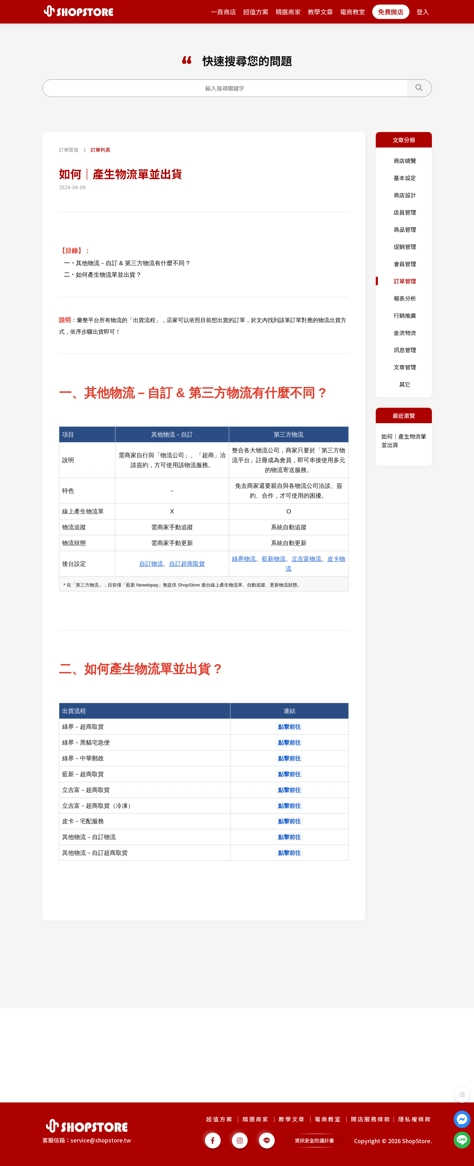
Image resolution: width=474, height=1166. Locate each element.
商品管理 (405, 229)
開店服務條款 (371, 1119)
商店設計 (405, 195)
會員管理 (405, 264)
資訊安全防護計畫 (314, 1140)
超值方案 (255, 11)
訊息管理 (405, 350)
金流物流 (405, 332)
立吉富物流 (306, 558)
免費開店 (390, 11)
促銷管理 (405, 246)
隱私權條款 (415, 1119)
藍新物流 (274, 558)
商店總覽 (405, 160)
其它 (404, 384)
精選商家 (288, 11)
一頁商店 (223, 11)
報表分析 (405, 298)
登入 (422, 11)
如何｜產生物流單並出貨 (403, 440)
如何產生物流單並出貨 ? (108, 274)
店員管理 (405, 212)
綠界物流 (244, 558)
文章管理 (405, 367)
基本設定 (405, 177)
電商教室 (352, 11)
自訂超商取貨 (187, 563)
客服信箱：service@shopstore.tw (86, 1140)
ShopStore (416, 1140)
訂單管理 (69, 149)
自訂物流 (151, 563)
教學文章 (320, 11)
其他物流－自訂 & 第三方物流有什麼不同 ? (133, 263)
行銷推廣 (405, 315)
